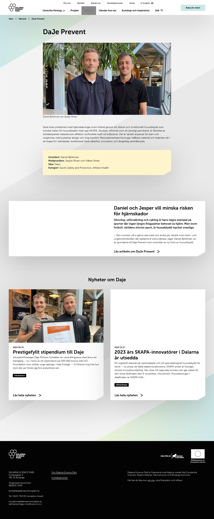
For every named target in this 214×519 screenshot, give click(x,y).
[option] (147, 3)
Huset (132, 3)
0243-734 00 (19, 496)
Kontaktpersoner (115, 3)
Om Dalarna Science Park (64, 472)
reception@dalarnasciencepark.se (25, 501)
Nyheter (81, 3)
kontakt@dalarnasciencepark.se (24, 491)
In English (147, 3)
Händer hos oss (107, 10)
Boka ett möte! (193, 8)
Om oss (67, 3)
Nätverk (88, 10)
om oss (151, 480)
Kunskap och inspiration (136, 10)
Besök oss (96, 3)
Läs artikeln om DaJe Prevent (134, 251)
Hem (11, 19)
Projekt (74, 10)
